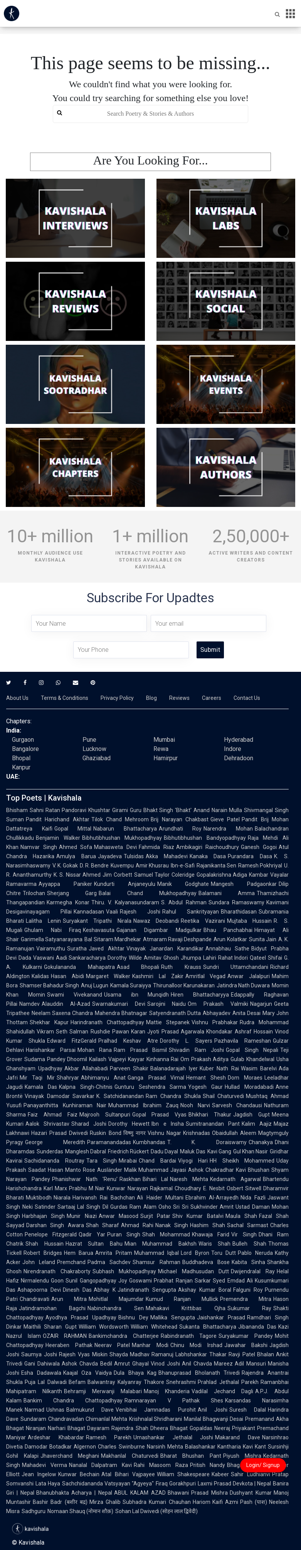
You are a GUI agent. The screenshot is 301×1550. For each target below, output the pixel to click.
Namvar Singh (38, 847)
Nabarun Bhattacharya (125, 829)
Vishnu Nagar (164, 1133)
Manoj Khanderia (167, 1391)
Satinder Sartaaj (55, 1207)
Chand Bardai (157, 1161)
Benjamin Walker (58, 838)
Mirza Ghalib (105, 1502)
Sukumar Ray (249, 1308)
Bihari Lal (155, 1179)
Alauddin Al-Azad (66, 1004)
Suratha (77, 948)
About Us (17, 698)
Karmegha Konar (68, 902)
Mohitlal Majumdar (116, 1299)
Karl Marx (55, 1188)
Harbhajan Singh (43, 1216)
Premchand (71, 1262)
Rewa (160, 749)
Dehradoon (238, 758)
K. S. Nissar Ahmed (77, 875)
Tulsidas (134, 856)
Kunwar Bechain (79, 1474)
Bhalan (265, 1354)
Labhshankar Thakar (201, 1354)
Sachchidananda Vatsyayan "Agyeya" (108, 1483)
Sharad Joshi (88, 1124)
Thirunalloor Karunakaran (184, 985)
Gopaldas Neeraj (210, 1428)
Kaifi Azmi (225, 1502)
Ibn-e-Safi (183, 865)
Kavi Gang (219, 1151)
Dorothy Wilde (125, 958)
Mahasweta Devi (115, 847)
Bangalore (25, 749)
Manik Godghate (183, 884)
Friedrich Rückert (128, 1151)
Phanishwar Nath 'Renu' (85, 1179)
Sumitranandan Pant (213, 1124)
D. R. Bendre (94, 865)
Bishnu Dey (133, 1317)
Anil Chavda (197, 1364)
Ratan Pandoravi (66, 810)
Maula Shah (241, 1216)
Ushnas (55, 1410)
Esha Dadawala (41, 1373)
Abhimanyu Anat (103, 1078)
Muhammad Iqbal (156, 1253)
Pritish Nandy (207, 1465)
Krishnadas (196, 1133)
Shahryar (68, 1078)
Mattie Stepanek (168, 1022)
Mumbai (164, 739)
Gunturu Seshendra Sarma (150, 1087)
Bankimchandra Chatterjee (124, 1336)
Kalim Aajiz (257, 1124)
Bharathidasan (239, 912)
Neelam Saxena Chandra (62, 1013)
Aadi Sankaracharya (81, 958)
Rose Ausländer (102, 1170)
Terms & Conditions (64, 698)
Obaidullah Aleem (234, 1133)
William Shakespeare (183, 1474)
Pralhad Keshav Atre (128, 1041)
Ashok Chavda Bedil (87, 1364)
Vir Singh (243, 1234)
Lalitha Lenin (43, 921)
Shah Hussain (44, 1244)
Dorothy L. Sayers (186, 1041)
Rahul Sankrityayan (190, 912)
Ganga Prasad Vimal (156, 1078)
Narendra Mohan (228, 829)
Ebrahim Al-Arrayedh (212, 1197)
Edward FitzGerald (71, 1041)
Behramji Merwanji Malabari (103, 1391)
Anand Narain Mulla (217, 810)
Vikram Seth (52, 1031)
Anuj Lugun (94, 985)
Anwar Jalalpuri (248, 976)
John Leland (38, 1262)
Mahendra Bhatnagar (121, 1013)
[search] (151, 114)
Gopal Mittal (73, 829)
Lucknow (94, 749)
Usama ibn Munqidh (136, 995)
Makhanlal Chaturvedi (129, 1456)
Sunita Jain (262, 939)
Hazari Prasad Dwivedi (59, 1133)
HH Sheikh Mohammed (242, 1161)
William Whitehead (154, 1327)
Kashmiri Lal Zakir (157, 976)
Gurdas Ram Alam (133, 1207)
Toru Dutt (223, 1253)
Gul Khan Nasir (250, 1151)
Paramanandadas (109, 1142)
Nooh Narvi (195, 1105)
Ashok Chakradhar (211, 1170)
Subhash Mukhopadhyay (124, 1271)
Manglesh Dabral (85, 1151)
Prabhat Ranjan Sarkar (182, 1281)
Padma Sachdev (109, 1262)
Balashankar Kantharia (213, 1447)
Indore (232, 749)
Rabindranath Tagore (189, 1336)
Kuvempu (122, 865)
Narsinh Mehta (165, 1447)
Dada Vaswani (36, 958)
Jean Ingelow (39, 1474)
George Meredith (55, 1142)
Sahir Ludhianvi (250, 1474)
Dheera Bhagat (169, 1428)
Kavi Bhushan (252, 1170)
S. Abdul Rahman (184, 902)
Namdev (29, 1004)
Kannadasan (89, 912)
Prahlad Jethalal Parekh (228, 1382)
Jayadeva (110, 856)
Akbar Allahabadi (86, 1068)
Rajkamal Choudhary (175, 1188)
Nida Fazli (253, 1197)
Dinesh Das (77, 1290)
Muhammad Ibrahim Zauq (143, 1105)
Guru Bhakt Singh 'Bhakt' (161, 810)
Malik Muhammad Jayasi (155, 1170)
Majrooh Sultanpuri (104, 1114)
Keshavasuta (98, 930)
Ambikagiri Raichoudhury (207, 847)
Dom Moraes (245, 1078)
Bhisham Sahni (25, 810)
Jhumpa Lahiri (198, 958)
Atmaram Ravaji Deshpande (177, 939)
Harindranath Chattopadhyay (107, 1022)
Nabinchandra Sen (115, 1308)
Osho (164, 1207)
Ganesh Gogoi (259, 847)
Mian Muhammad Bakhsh (160, 1244)
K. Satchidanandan (120, 1096)
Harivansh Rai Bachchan (103, 1197)
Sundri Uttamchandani (235, 967)
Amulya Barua (76, 856)
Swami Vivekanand (74, 995)
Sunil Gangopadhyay (91, 1281)
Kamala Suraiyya (130, 985)
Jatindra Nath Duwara (243, 985)
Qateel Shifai (266, 958)
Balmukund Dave (90, 1410)
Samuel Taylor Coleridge (164, 875)
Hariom (201, 1502)
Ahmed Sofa (75, 847)
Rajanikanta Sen (216, 865)
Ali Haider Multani (160, 1197)
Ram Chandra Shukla (173, 1096)
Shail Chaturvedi (223, 1096)
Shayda (118, 1354)
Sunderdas (50, 1151)
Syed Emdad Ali (233, 1281)
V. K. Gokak (65, 865)
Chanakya (261, 1142)
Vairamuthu (50, 948)
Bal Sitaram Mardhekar (112, 939)
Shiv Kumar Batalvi (198, 1216)
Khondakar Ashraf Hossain (239, 1031)
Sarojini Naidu (166, 1004)
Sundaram (33, 1419)
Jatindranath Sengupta (147, 1290)
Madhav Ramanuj (152, 1354)
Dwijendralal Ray (253, 1271)
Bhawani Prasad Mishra (198, 1493)
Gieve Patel (225, 819)
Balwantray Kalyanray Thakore (126, 1382)
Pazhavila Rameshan (242, 1041)
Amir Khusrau (152, 865)
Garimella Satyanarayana (51, 939)
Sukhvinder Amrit (212, 1207)
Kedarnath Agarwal (235, 1179)
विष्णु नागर (134, 1133)
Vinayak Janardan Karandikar (164, 948)
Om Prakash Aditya (204, 1059)
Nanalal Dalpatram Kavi (100, 1465)
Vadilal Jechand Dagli (222, 1391)
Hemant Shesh (206, 1078)
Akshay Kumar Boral (204, 1290)
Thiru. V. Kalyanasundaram (125, 902)
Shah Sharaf (102, 1225)
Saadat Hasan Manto (54, 1170)
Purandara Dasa (250, 856)
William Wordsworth (104, 1327)
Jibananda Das (257, 1327)
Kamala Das (41, 1087)
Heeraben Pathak (68, 1345)
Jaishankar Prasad (221, 1317)
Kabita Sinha (248, 1262)
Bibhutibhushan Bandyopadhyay (205, 838)
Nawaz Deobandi (156, 921)
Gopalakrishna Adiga (222, 875)
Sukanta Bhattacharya (207, 1327)
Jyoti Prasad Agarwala (175, 1031)
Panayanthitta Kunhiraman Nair (65, 1105)
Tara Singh (101, 1161)
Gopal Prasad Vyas (159, 1114)
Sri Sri (180, 1207)
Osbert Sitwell (244, 1188)
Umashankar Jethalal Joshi (173, 1437)
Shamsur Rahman (156, 1262)
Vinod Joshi (165, 1364)
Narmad (34, 1410)
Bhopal (21, 758)
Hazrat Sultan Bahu (94, 1244)
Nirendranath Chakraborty (57, 1271)
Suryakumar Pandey (246, 1336)
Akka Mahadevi (167, 856)
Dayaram (98, 1428)
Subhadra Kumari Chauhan (157, 1502)
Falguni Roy (248, 1290)
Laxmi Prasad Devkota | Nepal (234, 1483)
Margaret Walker (108, 976)
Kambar (258, 875)
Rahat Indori (233, 958)
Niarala (62, 1197)
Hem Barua (79, 1253)
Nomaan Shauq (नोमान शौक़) (80, 1511)
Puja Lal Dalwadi (46, 1382)
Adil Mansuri (250, 1364)
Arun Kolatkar (230, 939)
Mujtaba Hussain (249, 921)
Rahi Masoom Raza (161, 1465)
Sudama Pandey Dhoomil (55, 1059)
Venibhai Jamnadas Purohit (155, 1410)
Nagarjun (261, 1004)
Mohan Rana (94, 1050)
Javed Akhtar (106, 948)
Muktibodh (39, 1197)
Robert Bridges (43, 1253)
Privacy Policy (117, 698)
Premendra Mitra (245, 1299)
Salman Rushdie (89, 1031)
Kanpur (21, 767)
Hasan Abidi (67, 976)
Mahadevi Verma (44, 1465)
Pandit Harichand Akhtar (57, 819)
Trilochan (34, 893)
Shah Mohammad (166, 1234)
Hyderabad (238, 739)
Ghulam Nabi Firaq (52, 930)
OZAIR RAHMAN (65, 1336)
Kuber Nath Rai (219, 1068)
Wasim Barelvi (259, 1068)
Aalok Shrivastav (47, 1124)
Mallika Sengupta (172, 1317)
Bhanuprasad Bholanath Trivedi (199, 1373)
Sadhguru (33, 1511)
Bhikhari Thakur (209, 1114)
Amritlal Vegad (205, 976)
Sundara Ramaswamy (237, 902)
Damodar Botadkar (48, 1447)
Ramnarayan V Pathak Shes (173, 1400)
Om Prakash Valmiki (218, 1004)
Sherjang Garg (72, 893)
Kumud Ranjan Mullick (182, 1299)
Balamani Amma (226, 893)
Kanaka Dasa (208, 856)
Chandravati (34, 1299)
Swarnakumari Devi (118, 1004)
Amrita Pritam (113, 1253)
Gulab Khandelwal (252, 1059)
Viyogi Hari (193, 1161)
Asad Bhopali (138, 967)
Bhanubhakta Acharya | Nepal (74, 1493)
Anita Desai (246, 1013)
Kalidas (40, 976)
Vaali (112, 912)
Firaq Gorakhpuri (176, 1483)
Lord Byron (195, 1253)
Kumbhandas (149, 1142)
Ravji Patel (242, 1354)
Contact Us (247, 698)
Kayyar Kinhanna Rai (153, 1059)
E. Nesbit (214, 1188)
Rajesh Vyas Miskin (83, 1354)
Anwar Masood (118, 1216)
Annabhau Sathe (227, 948)
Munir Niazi (81, 1216)
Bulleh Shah (249, 1244)
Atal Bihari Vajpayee (128, 1474)
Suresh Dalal (247, 1410)
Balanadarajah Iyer (173, 1068)
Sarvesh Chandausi (237, 1105)
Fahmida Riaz (156, 847)
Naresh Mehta (189, 1179)
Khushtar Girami (108, 810)
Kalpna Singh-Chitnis (86, 1087)
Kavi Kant (254, 1447)
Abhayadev (216, 1013)
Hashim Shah (207, 1225)
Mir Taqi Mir (37, 1078)
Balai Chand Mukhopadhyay (148, 893)
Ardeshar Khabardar (56, 1437)
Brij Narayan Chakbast (180, 819)
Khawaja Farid (210, 1234)
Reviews (179, 698)
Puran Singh (123, 1234)
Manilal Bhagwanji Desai (213, 1419)
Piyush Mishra (242, 1456)
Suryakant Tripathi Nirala (97, 921)
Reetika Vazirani (203, 921)
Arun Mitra (69, 1299)
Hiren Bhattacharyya (200, 995)
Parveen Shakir (129, 1068)
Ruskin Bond (105, 1133)
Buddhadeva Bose (206, 1262)
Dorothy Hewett (129, 1124)
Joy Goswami (135, 1281)
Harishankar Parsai (51, 1050)
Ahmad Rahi (137, 1225)
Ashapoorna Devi (39, 1290)
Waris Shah (214, 1244)
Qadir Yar (92, 1234)
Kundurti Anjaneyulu (124, 884)
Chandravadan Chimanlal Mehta (87, 1419)
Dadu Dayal (164, 1151)
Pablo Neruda (255, 1253)
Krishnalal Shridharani (155, 1419)
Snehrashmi (181, 1382)
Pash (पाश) (253, 1502)
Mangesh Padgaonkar (244, 884)
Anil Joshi (212, 1410)
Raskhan (130, 1179)
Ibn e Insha (167, 1124)
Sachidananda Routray (54, 1161)
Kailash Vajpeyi (107, 1059)
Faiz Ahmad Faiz (52, 1114)
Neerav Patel (112, 1345)
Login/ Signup (263, 1465)
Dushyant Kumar (251, 1493)
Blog (151, 698)
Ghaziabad (96, 758)
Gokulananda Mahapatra (79, 967)
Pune (89, 739)
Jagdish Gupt (251, 1114)
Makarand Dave (237, 1437)
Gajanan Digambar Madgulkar (158, 930)
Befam (77, 1382)
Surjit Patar (155, 1216)
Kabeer (220, 1474)
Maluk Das (192, 1151)
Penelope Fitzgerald (51, 1234)
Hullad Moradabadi (249, 1087)
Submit (210, 649)
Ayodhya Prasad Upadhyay (80, 1317)
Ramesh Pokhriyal (260, 865)
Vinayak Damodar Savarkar (59, 1096)
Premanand (259, 1419)
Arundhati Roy (180, 829)
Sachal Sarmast (247, 1225)
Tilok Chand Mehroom (120, 819)
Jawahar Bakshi (246, 1345)
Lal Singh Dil (92, 1207)
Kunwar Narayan (127, 1188)
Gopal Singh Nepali (252, 1050)
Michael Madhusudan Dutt (193, 1271)
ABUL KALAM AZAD (140, 1493)
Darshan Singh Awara (55, 1225)
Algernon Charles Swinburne (109, 1447)
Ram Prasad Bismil (140, 1050)
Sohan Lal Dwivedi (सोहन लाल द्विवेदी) (156, 1511)
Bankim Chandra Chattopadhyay (73, 1400)
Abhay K (105, 1290)
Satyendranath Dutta (175, 1013)
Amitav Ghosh (161, 958)
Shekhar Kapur (49, 1022)
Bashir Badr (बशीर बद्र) (60, 1502)
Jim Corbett (117, 875)
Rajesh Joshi (140, 912)
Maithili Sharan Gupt (50, 1327)
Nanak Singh (171, 1225)
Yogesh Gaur (205, 1087)
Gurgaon (23, 739)
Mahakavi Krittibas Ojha (185, 1308)
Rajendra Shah (129, 1428)
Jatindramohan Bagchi (52, 1308)
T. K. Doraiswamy (207, 1142)
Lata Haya (47, 1483)
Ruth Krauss (181, 967)
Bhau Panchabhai (228, 930)
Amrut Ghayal (131, 1364)
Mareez (223, 1364)
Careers (211, 698)
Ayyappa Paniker (65, 884)
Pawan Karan (128, 1031)
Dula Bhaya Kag (135, 1373)
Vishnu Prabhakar (215, 1022)
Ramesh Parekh (109, 1437)
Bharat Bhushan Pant (190, 1456)
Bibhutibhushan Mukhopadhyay (122, 838)
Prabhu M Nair (87, 1188)
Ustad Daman (252, 1207)
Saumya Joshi (39, 1354)
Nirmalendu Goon (42, 1281)
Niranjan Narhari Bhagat (55, 1428)
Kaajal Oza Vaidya (87, 1373)
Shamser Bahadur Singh (49, 985)
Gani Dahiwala (42, 1364)
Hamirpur (165, 758)
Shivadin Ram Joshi (196, 1050)
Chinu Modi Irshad (196, 1345)
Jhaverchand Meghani (69, 1456)
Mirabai (128, 1161)
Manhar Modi (150, 1345)
